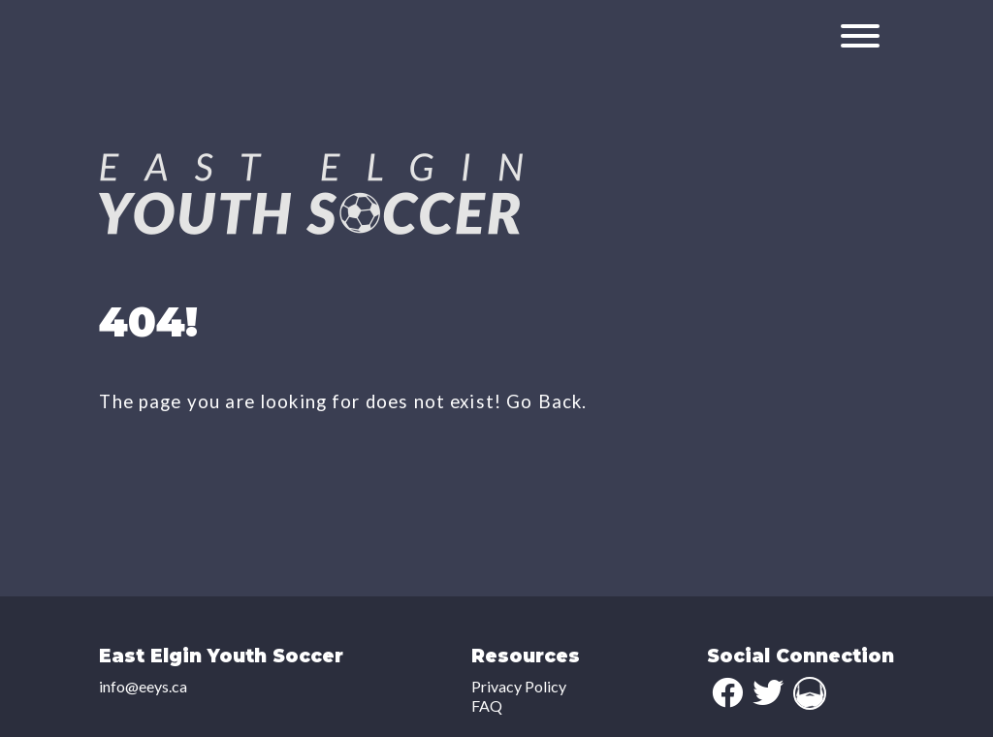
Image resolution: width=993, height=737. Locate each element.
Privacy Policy (518, 686)
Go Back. (546, 401)
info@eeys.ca (143, 686)
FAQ (486, 705)
